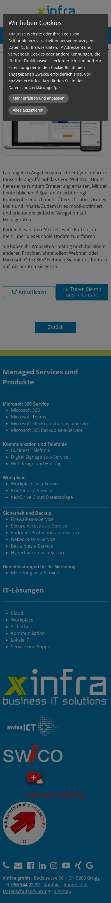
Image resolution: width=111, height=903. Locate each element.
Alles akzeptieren (28, 110)
